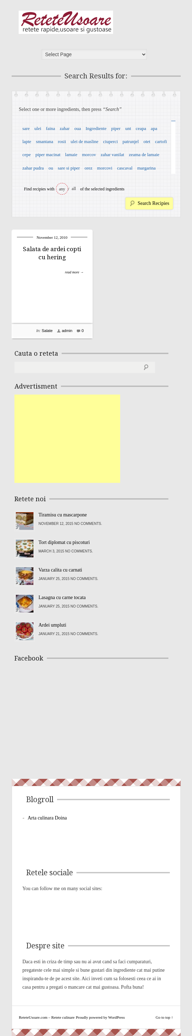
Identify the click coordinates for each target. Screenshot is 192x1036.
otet (146, 141)
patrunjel (131, 141)
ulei (38, 128)
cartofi (161, 141)
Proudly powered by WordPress (100, 1017)
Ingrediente (96, 128)
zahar (65, 128)
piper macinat (47, 154)
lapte (26, 141)
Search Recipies (153, 203)
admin (67, 330)
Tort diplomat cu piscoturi (64, 542)
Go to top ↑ (164, 1017)
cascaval (124, 168)
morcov (89, 154)
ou (51, 168)
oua (77, 128)
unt (128, 128)
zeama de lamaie (144, 154)
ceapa (141, 128)
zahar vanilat (112, 154)
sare (26, 128)
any (62, 189)
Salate (47, 330)
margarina (146, 168)
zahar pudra (33, 168)
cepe (26, 154)
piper (115, 128)
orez (88, 168)
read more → (74, 272)
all (74, 188)
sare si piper (69, 168)
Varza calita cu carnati (60, 570)
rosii (62, 141)
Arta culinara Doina (47, 818)
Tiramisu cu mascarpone (62, 514)
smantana (44, 141)
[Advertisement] (67, 439)
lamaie (71, 154)
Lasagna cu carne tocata (62, 597)
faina (50, 128)
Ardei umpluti (52, 625)
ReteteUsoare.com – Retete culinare (66, 22)
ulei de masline (85, 141)
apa (154, 128)
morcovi (104, 168)
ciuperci (110, 141)
